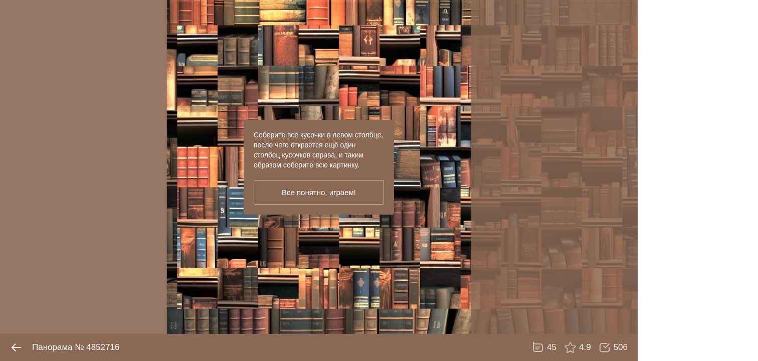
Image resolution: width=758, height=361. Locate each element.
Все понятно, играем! (319, 192)
